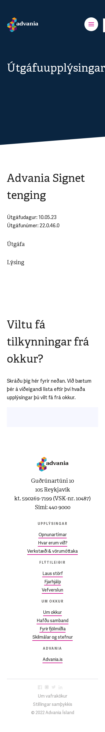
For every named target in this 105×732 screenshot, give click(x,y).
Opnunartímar (52, 535)
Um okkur (52, 612)
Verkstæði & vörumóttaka (52, 551)
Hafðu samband (52, 621)
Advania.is (53, 660)
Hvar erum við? (52, 543)
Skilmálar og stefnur (52, 637)
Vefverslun (52, 590)
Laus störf (52, 574)
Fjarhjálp (52, 582)
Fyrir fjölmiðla (53, 629)
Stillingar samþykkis (52, 704)
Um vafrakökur (52, 696)
